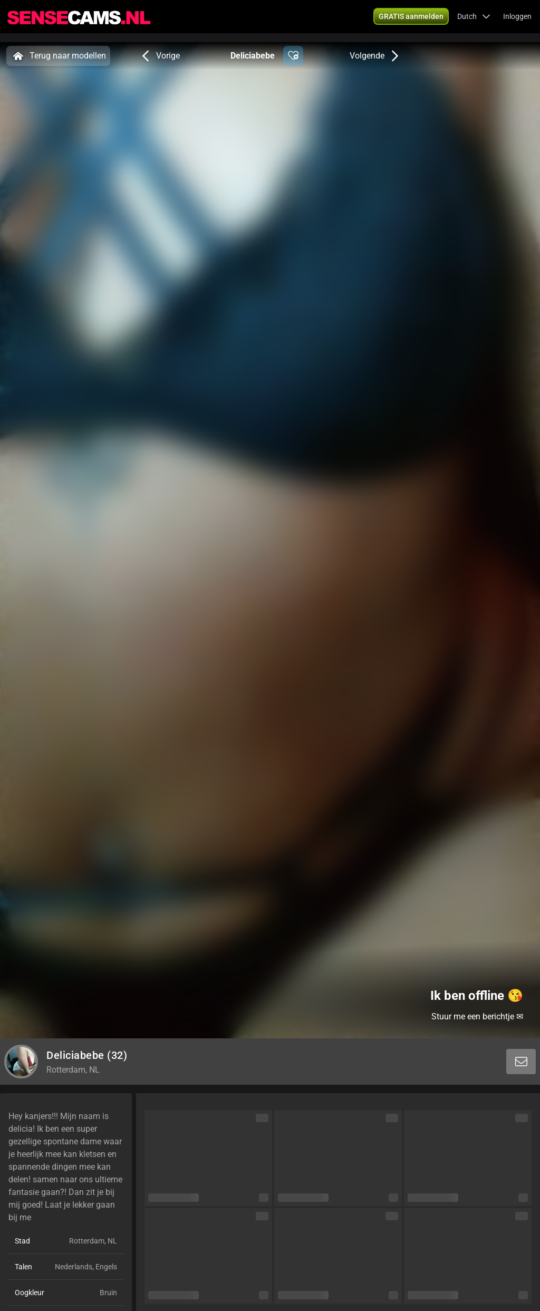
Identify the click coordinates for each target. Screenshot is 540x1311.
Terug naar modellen (58, 56)
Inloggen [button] (517, 21)
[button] (411, 21)
